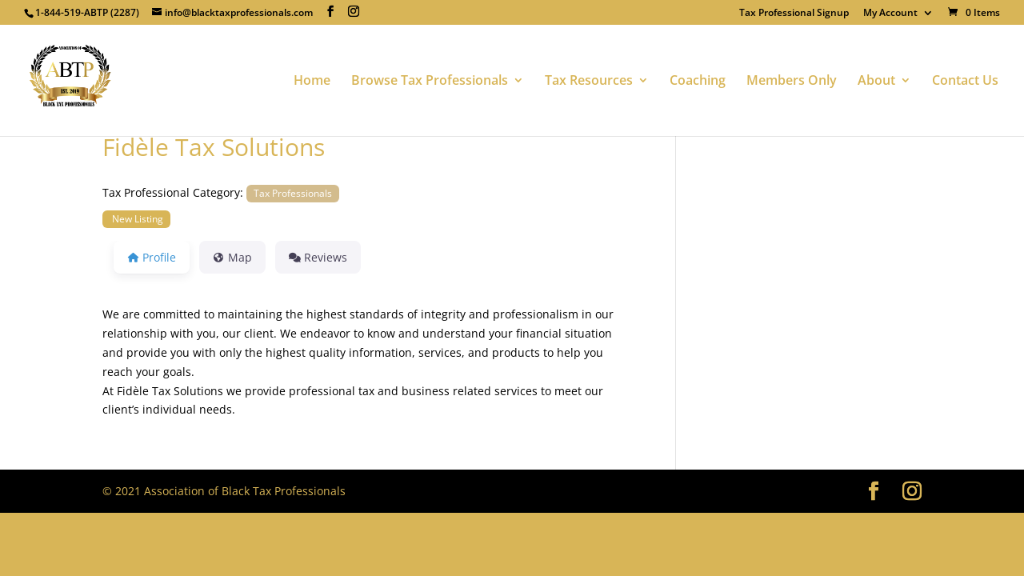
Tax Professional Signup (794, 13)
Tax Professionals (293, 192)
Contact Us (965, 81)
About (876, 81)
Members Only (791, 81)
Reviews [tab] (318, 257)
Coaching (698, 81)
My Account (890, 13)
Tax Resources (589, 81)
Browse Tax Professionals (429, 81)
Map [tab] (232, 257)
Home (312, 81)
